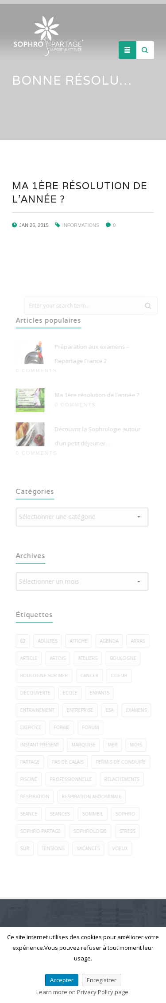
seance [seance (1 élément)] (31, 814)
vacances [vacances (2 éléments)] (90, 848)
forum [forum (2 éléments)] (93, 727)
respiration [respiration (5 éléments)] (37, 796)
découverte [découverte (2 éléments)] (38, 693)
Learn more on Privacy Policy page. (83, 992)
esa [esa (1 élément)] (112, 710)
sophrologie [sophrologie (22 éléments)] (92, 831)
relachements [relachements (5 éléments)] (124, 779)
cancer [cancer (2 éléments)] (92, 675)
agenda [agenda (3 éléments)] (111, 641)
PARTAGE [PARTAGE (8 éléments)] (32, 762)
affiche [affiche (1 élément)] (81, 641)
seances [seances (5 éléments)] (62, 814)
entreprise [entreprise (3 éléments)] (82, 710)
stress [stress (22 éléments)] (130, 831)
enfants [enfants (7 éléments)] (102, 693)
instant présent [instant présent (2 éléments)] (42, 745)
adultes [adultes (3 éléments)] (50, 641)
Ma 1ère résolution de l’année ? (99, 395)
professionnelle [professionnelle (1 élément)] (73, 779)
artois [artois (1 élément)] (60, 658)
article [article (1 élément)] (31, 658)
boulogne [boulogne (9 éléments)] (125, 658)
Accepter (61, 980)
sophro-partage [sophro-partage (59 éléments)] (43, 831)
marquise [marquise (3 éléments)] (86, 745)
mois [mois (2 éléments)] (138, 745)
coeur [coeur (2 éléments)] (121, 675)
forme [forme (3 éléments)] (64, 727)
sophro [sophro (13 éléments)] (128, 814)
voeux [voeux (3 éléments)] (122, 848)
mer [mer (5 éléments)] (115, 745)
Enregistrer (101, 980)
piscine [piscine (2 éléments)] (31, 779)
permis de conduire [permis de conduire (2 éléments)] (123, 762)
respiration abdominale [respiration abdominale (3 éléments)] (94, 796)
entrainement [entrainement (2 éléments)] (40, 710)
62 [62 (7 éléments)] (25, 641)
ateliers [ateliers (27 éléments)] (90, 658)
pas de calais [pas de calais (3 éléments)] (70, 762)
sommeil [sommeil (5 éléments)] (95, 814)
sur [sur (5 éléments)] (27, 848)
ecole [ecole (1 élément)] (72, 693)
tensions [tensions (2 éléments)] (55, 848)
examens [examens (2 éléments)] (138, 710)
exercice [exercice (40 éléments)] (33, 727)
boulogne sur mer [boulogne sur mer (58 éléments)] (46, 675)
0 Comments (38, 370)
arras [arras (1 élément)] (140, 641)
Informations (80, 225)
